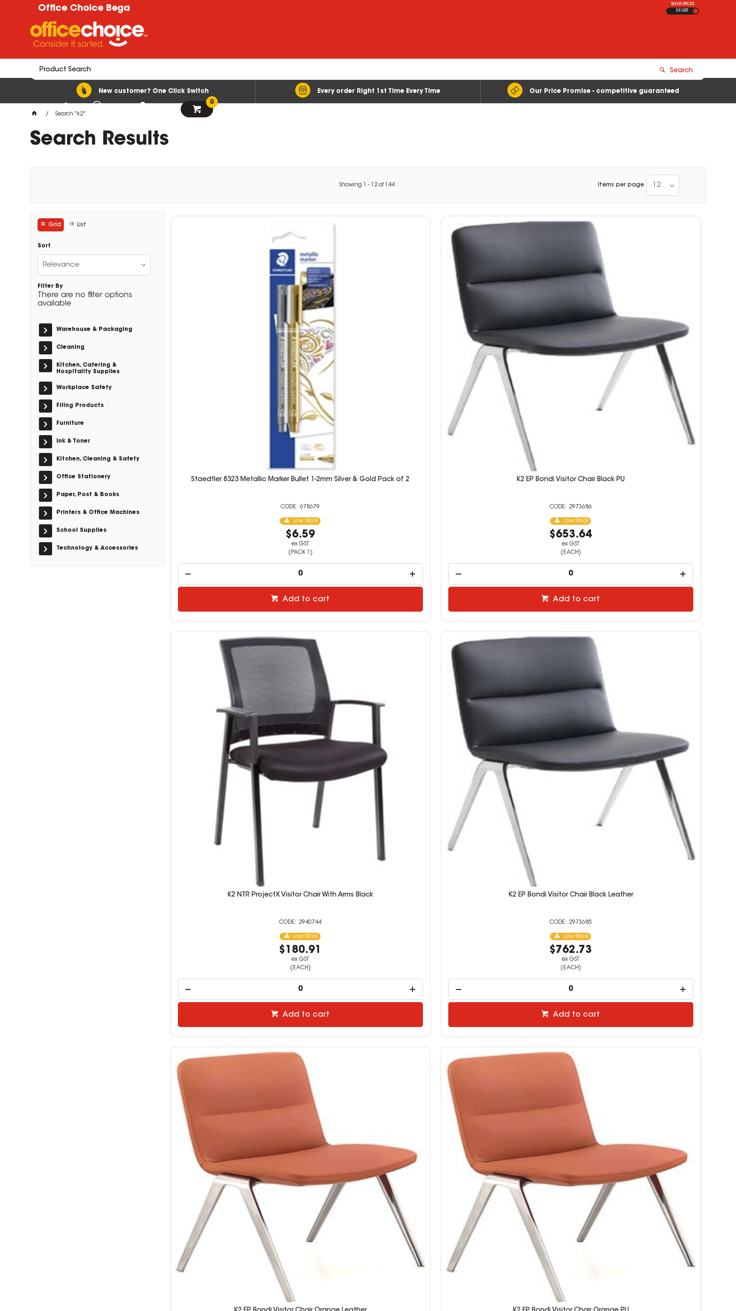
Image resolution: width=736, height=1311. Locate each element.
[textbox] (313, 36)
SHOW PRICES (682, 4)
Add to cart (237, 459)
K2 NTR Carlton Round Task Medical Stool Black (638, 903)
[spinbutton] (233, 433)
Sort (44, 246)
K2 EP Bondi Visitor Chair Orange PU (368, 623)
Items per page (621, 185)
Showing (367, 185)
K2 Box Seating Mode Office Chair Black (503, 623)
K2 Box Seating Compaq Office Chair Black (232, 903)
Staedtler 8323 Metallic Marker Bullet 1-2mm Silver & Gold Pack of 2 (232, 346)
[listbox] (662, 185)
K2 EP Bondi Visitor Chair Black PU (368, 339)
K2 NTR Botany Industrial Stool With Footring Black (502, 903)
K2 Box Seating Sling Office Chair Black (638, 623)
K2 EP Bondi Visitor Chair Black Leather (638, 343)
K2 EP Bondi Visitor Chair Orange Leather (233, 623)
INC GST (695, 11)
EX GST (682, 11)
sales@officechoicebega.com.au (453, 1177)
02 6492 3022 (419, 1169)
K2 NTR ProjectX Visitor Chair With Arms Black (503, 343)
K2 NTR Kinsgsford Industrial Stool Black (368, 903)
